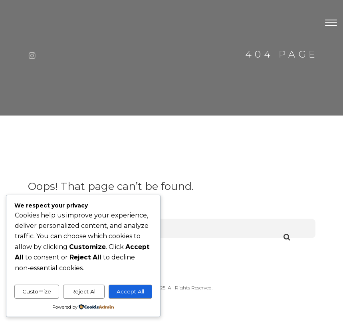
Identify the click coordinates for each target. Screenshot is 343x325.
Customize (36, 291)
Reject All (84, 291)
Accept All (130, 291)
